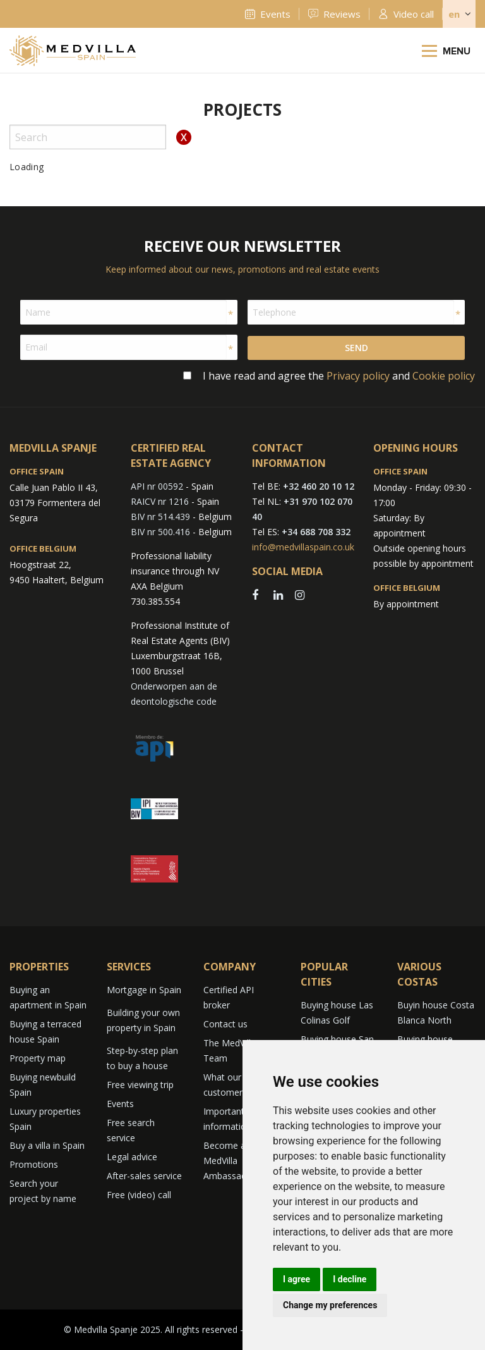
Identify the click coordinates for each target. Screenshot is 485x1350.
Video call (413, 14)
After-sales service (144, 1176)
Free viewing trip (140, 1085)
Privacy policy (358, 376)
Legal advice (132, 1157)
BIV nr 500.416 (160, 532)
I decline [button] (349, 1279)
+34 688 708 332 (316, 532)
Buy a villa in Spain (47, 1145)
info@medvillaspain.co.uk (303, 547)
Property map (37, 1058)
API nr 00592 (157, 486)
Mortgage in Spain (144, 990)
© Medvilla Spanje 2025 (112, 1329)
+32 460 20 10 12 (318, 486)
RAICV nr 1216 (160, 501)
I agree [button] (296, 1279)
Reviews (342, 14)
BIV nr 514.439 (160, 517)
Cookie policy (443, 376)
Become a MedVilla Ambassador (229, 1160)
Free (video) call (139, 1195)
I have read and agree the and (339, 376)
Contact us (225, 1024)
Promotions (33, 1164)
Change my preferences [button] (330, 1305)
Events (275, 14)
